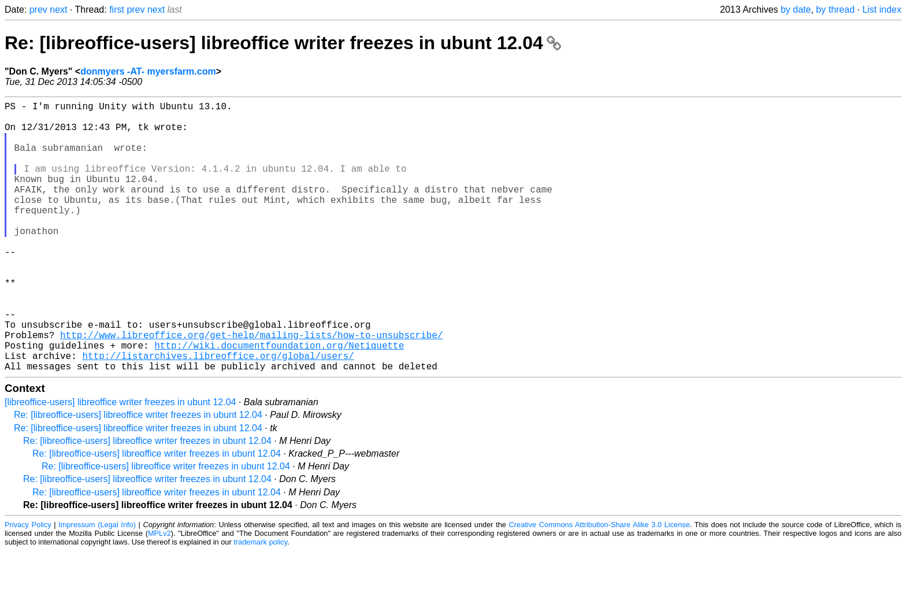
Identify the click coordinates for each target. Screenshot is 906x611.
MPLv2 (159, 593)
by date (796, 9)
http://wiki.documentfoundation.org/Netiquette (279, 400)
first (116, 9)
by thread (835, 9)
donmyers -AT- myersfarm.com (148, 71)
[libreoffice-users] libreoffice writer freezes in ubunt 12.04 (120, 462)
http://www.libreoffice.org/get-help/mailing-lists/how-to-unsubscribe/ (251, 388)
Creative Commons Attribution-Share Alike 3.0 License (599, 584)
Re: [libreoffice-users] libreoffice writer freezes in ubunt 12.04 (283, 42)
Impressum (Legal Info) (97, 584)
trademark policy (260, 602)
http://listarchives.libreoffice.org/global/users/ (218, 413)
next (58, 9)
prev (38, 9)
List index (881, 9)
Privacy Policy (28, 584)
